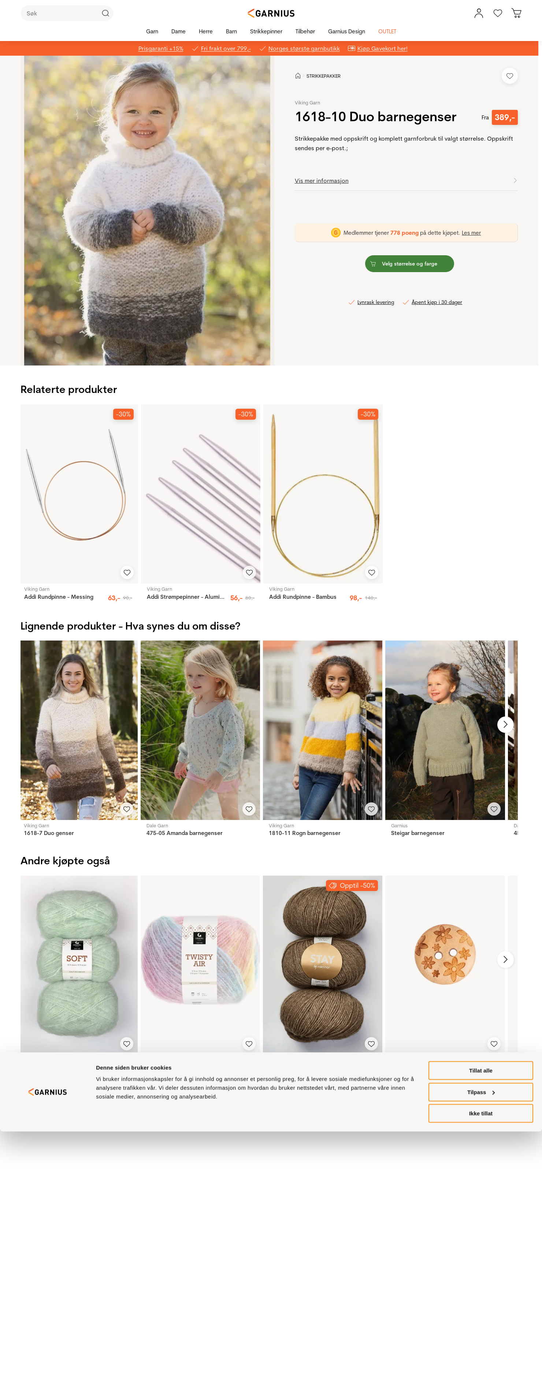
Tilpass (481, 1349)
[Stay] (322, 965)
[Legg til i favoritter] (510, 76)
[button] (147, 210)
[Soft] (77, 965)
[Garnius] (271, 13)
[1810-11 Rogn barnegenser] (322, 730)
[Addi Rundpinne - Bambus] (323, 494)
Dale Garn (157, 825)
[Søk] (67, 13)
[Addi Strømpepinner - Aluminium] (200, 494)
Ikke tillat (481, 1370)
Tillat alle (481, 1327)
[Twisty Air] (200, 965)
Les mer (471, 232)
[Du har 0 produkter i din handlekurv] (517, 13)
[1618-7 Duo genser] (77, 730)
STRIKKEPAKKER (324, 76)
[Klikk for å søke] (105, 13)
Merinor (277, 1060)
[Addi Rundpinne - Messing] (78, 494)
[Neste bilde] (501, 725)
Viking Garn (307, 102)
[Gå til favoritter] (498, 13)
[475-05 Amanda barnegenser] (200, 730)
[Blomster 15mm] (445, 965)
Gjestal (31, 1060)
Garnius (399, 825)
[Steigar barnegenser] (445, 730)
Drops (397, 1060)
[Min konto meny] (479, 13)
